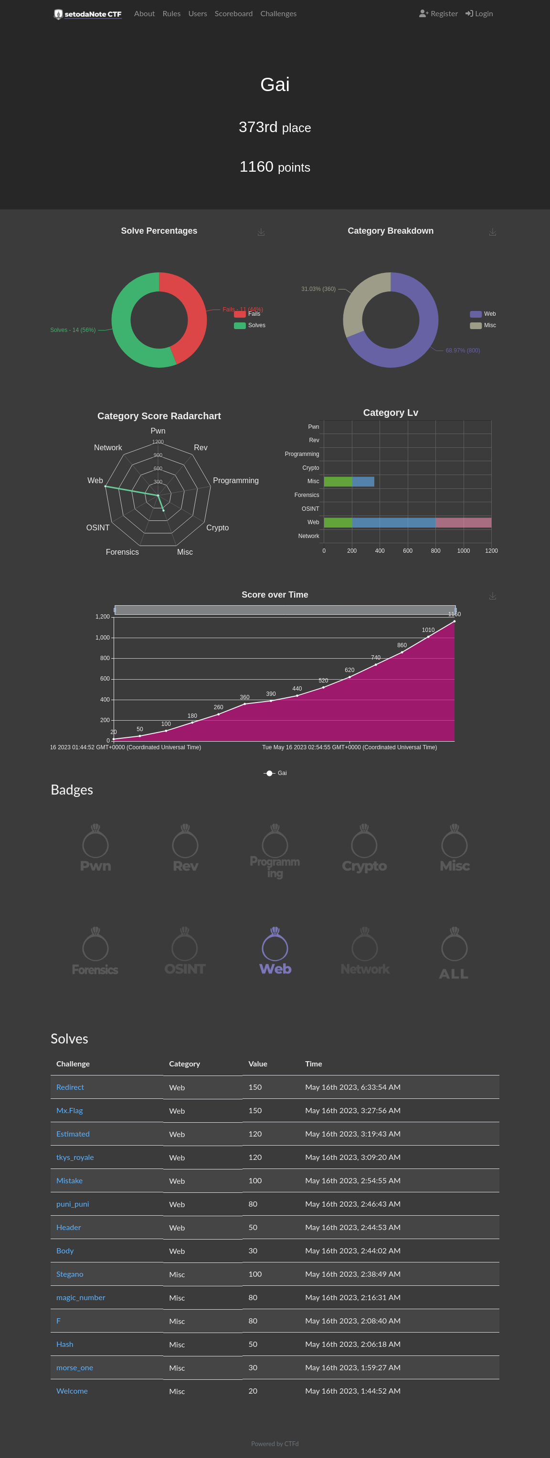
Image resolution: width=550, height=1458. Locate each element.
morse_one (74, 1367)
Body (65, 1250)
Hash (65, 1343)
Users (197, 13)
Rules (172, 13)
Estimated (73, 1133)
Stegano (70, 1273)
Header (68, 1226)
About (144, 13)
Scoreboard (234, 13)
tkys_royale (75, 1156)
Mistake (69, 1180)
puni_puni (72, 1203)
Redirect (70, 1086)
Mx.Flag (69, 1110)
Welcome (72, 1390)
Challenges (278, 13)
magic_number (81, 1297)
